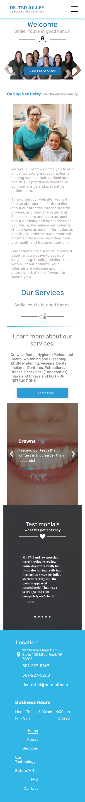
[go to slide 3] (42, 617)
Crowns (27, 441)
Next (72, 454)
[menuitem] (26, 730)
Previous (12, 454)
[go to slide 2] (39, 617)
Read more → (29, 469)
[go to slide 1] (35, 617)
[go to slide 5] (50, 617)
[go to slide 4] (46, 617)
